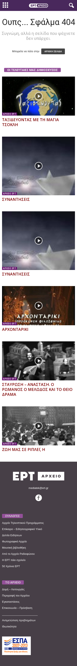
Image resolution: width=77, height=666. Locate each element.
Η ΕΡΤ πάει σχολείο (13, 560)
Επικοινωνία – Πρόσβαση (17, 607)
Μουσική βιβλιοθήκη (14, 547)
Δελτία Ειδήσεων (12, 535)
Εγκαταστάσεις (11, 601)
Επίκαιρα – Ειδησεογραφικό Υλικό (22, 529)
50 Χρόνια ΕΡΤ (11, 566)
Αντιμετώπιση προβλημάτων (19, 620)
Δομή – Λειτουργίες (13, 589)
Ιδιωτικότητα (9, 626)
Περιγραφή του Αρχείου (16, 595)
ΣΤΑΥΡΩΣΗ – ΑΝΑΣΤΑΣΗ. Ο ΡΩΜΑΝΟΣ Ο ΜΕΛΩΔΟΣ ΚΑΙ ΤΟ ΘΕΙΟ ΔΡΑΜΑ (37, 389)
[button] (70, 5)
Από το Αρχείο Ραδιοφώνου (18, 553)
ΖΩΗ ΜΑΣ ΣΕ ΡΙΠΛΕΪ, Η (23, 449)
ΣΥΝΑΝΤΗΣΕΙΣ (16, 199)
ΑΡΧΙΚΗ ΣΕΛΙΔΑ (53, 51)
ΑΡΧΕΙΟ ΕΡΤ (9, 113)
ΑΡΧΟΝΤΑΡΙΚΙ (15, 329)
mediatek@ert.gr (38, 488)
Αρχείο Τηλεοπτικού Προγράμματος (23, 522)
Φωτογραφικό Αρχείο (14, 541)
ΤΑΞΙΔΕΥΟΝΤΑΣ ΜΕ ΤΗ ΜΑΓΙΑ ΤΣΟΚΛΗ (30, 122)
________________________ (20, 614)
